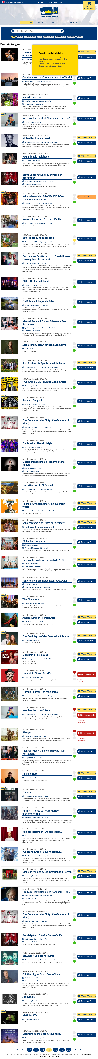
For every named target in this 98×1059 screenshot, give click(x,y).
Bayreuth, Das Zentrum (33, 331)
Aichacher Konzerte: (30, 545)
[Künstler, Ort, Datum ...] (37, 31)
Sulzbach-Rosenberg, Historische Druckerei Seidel (41, 960)
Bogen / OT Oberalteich (33, 122)
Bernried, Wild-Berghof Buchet (35, 263)
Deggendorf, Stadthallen (33, 567)
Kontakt (48, 3)
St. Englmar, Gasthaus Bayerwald (36, 404)
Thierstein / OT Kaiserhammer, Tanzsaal (38, 81)
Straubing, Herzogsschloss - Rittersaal (37, 587)
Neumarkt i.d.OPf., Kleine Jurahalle (36, 796)
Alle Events (26, 23)
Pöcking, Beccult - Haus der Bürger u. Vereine (40, 527)
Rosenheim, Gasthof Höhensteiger (36, 305)
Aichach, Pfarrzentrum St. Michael (36, 548)
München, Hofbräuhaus (33, 184)
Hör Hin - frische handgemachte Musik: (36, 101)
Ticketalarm (55, 23)
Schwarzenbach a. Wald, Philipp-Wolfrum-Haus (41, 511)
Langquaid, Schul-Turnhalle (34, 677)
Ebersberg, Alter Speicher (33, 386)
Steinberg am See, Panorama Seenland (38, 427)
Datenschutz (43, 1056)
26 (55, 1049)
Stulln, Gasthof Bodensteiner (34, 349)
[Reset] (62, 31)
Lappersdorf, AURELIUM (33, 285)
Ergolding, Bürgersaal (32, 898)
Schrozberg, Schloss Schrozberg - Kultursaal (39, 223)
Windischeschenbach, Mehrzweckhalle (38, 622)
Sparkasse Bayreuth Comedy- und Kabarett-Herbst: (40, 328)
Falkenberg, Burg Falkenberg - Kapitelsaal (38, 203)
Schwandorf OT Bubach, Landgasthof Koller (40, 242)
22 (29, 1049)
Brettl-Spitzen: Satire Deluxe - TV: (34, 939)
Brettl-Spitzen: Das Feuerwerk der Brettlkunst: (38, 181)
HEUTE (41, 23)
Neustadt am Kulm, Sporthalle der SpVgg (38, 696)
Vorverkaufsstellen (13, 3)
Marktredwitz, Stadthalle (33, 981)
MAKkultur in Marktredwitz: (32, 978)
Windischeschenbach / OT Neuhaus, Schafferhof (41, 142)
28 (68, 1049)
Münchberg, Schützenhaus (34, 104)
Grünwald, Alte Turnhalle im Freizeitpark (38, 489)
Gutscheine (72, 23)
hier (63, 66)
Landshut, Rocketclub (32, 161)
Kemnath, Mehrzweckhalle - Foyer (36, 818)
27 (62, 1049)
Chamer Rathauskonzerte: (32, 468)
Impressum (57, 3)
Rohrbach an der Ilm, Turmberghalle (37, 856)
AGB (29, 3)
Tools (42, 3)
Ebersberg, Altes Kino (32, 640)
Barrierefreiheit (54, 1056)
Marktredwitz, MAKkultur (33, 447)
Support (35, 3)
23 (36, 1049)
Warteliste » (81, 680)
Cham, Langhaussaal (32, 471)
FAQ (24, 3)
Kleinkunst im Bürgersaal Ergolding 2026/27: (38, 895)
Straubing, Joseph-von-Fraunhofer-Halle (38, 659)
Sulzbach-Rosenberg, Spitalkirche (36, 1038)
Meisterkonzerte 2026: (30, 584)
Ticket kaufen (85, 57)
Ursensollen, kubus (31, 778)
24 (42, 1049)
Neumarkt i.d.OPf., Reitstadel (35, 603)
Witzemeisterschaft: (30, 564)
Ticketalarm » (81, 682)
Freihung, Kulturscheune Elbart (35, 736)
